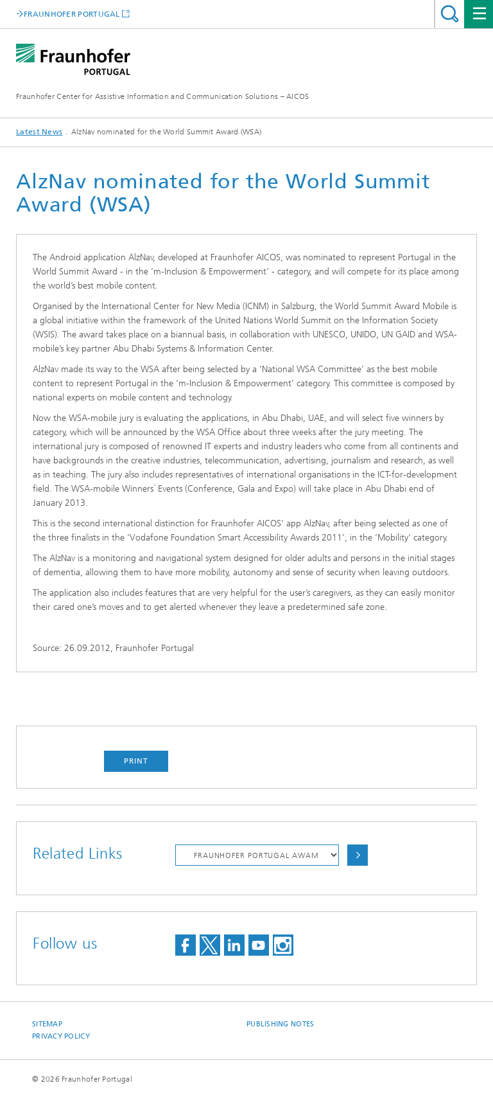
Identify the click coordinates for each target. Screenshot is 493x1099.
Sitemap (47, 1024)
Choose (357, 855)
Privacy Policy (61, 1036)
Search (449, 14)
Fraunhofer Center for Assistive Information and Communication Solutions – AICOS (162, 96)
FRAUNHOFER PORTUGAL (72, 14)
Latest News (39, 131)
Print (136, 760)
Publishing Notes (280, 1024)
